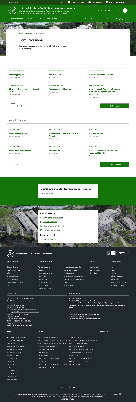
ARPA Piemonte (43, 352)
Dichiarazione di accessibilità (15, 340)
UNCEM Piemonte (74, 364)
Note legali (10, 361)
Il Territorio (114, 273)
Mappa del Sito (11, 376)
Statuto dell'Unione (13, 355)
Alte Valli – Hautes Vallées (46, 367)
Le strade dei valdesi (75, 337)
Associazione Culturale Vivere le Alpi (80, 358)
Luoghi (113, 270)
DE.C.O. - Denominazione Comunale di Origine (52, 364)
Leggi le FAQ (11, 343)
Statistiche (10, 373)
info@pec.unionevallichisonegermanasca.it (24, 309)
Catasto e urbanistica (44, 282)
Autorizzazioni (42, 279)
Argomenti (28, 33)
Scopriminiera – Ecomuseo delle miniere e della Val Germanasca (89, 340)
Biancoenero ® (75, 396)
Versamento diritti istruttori (60, 89)
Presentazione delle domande (101, 74)
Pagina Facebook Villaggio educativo (80, 361)
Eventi (113, 267)
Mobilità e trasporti (69, 273)
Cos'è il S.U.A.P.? (56, 74)
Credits (9, 367)
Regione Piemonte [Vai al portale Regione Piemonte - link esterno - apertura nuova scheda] (13, 2)
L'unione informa (95, 270)
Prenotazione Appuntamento (16, 346)
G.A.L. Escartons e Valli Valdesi (78, 343)
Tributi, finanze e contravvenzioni (74, 279)
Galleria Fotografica (117, 276)
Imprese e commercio (70, 270)
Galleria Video (115, 279)
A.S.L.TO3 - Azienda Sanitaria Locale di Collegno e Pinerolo (56, 343)
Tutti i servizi (115, 106)
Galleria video (14, 130)
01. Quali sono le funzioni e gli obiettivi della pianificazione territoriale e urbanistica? (104, 92)
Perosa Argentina (96, 133)
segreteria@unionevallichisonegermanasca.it (25, 312)
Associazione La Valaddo (76, 346)
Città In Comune (113, 394)
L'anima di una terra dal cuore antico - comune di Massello (104, 151)
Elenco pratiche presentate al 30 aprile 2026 (24, 90)
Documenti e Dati (12, 276)
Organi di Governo (12, 267)
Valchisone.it (42, 361)
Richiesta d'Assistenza (14, 352)
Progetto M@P (73, 355)
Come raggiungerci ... (17, 74)
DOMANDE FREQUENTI (16, 71)
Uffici (8, 273)
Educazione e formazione (46, 288)
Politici (9, 285)
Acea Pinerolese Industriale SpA (48, 346)
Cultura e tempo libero (45, 285)
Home (21, 33)
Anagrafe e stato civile (45, 273)
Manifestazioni (94, 267)
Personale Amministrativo (15, 282)
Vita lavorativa (68, 285)
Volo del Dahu (54, 150)
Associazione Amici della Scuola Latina (81, 349)
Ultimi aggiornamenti (13, 370)
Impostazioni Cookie (13, 364)
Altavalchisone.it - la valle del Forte (49, 358)
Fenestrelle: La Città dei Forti (20, 150)
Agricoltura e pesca (44, 267)
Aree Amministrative (13, 270)
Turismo (66, 282)
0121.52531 (13, 300)
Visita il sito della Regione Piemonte (49, 337)
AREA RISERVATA (67, 399)
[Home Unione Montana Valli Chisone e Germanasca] (41, 11)
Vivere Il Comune (115, 164)
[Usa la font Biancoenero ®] (76, 2)
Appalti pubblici (42, 276)
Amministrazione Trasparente (16, 337)
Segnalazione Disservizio (14, 349)
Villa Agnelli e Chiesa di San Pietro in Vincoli (63, 134)
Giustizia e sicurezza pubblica (72, 267)
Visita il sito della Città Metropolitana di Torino (52, 340)
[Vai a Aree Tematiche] (95, 2)
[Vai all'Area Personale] (116, 2)
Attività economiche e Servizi (120, 282)
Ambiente (41, 270)
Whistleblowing (12, 379)
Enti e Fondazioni (12, 279)
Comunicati (93, 273)
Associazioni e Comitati (118, 285)
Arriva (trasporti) (43, 355)
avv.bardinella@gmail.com (81, 316)
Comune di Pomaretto (18, 133)
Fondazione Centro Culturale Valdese (80, 352)
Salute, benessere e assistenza (73, 276)
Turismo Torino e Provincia (46, 349)
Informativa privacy (13, 358)
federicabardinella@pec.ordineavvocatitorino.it (86, 319)
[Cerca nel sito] (125, 10)
